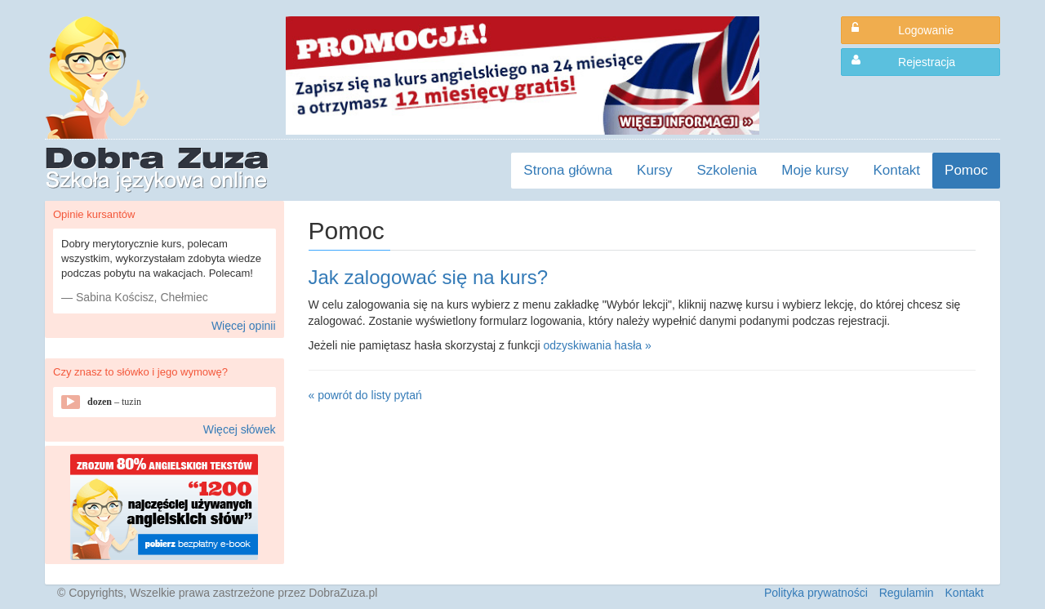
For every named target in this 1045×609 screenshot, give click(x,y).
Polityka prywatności (816, 592)
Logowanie (903, 29)
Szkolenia (727, 170)
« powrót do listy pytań (365, 395)
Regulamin (906, 592)
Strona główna (567, 170)
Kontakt (896, 170)
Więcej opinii (243, 325)
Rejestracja (903, 61)
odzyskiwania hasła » (597, 345)
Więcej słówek (239, 429)
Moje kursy (814, 170)
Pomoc (966, 170)
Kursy (654, 170)
